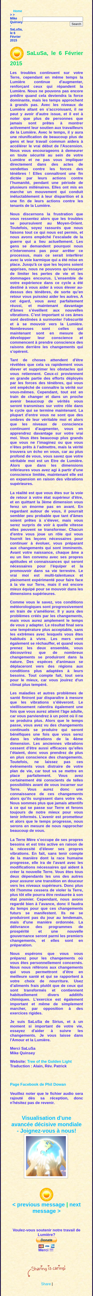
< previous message (38, 1204)
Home (17, 11)
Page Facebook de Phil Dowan (38, 1084)
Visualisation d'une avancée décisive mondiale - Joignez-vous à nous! (46, 1124)
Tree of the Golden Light (49, 1061)
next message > (56, 1207)
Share (46, 1284)
